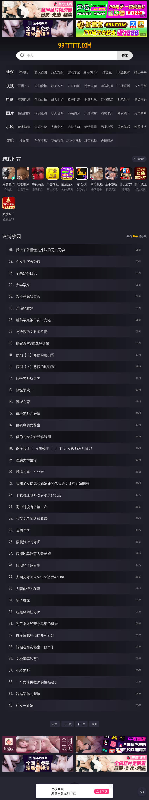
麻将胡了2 (90, 72)
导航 (10, 140)
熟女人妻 (90, 86)
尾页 (94, 724)
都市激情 (24, 127)
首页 (54, 724)
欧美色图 (57, 113)
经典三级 (107, 99)
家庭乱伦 (41, 127)
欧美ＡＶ (57, 86)
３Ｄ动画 (74, 86)
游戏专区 (74, 72)
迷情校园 (90, 127)
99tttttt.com (74, 45)
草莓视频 (57, 140)
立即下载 (101, 791)
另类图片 (140, 113)
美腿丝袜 (90, 113)
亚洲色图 (41, 113)
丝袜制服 (107, 86)
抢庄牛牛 (140, 72)
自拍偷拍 (41, 86)
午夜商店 (41, 140)
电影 (10, 99)
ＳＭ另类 (140, 86)
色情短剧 (107, 140)
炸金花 (107, 72)
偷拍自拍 (41, 99)
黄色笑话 (124, 127)
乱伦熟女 (124, 99)
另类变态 (140, 99)
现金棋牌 (124, 72)
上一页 (68, 724)
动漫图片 (74, 113)
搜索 (125, 55)
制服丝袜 (90, 99)
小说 (10, 126)
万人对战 (57, 72)
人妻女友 (57, 127)
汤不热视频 (74, 140)
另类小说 (107, 127)
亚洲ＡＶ (24, 86)
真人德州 (41, 72)
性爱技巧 (140, 127)
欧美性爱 (74, 99)
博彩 (10, 72)
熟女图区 (124, 113)
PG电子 (24, 72)
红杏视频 (90, 140)
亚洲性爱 (24, 99)
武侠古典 (74, 127)
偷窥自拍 (24, 113)
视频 (10, 85)
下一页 (81, 724)
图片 (10, 113)
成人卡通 (57, 99)
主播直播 (124, 86)
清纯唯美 (107, 113)
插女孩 (24, 140)
